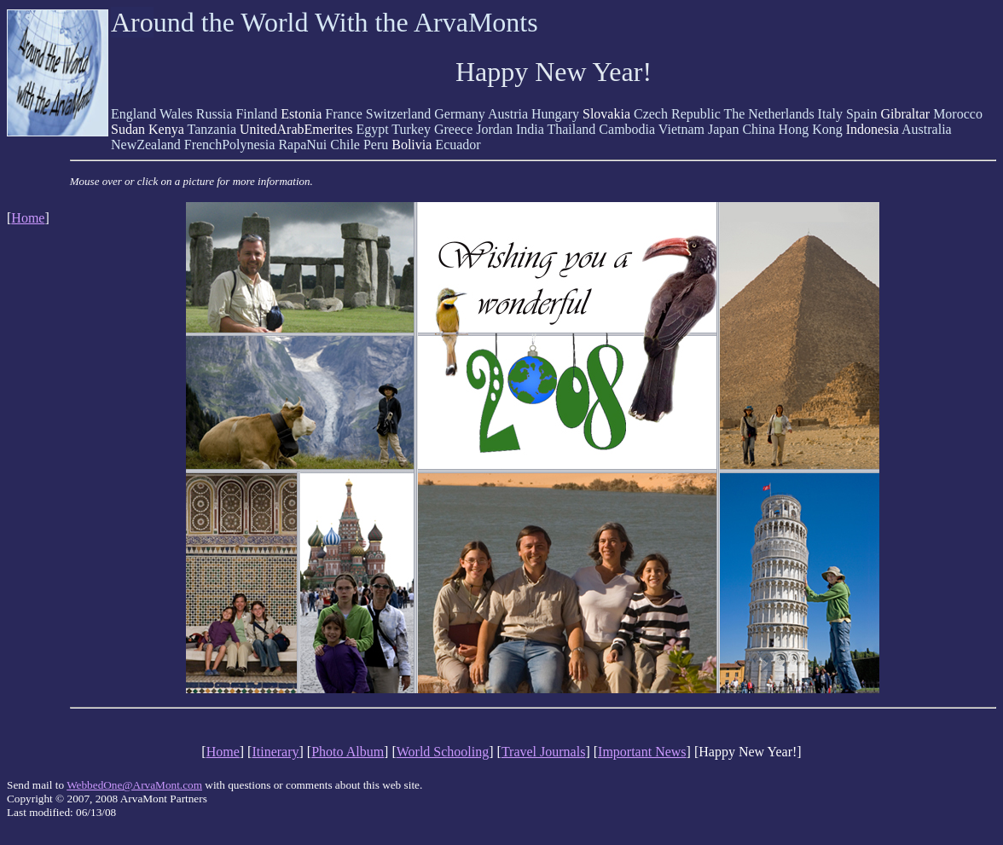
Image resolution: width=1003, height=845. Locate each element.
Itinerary (275, 751)
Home (27, 218)
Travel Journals (544, 751)
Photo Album (347, 751)
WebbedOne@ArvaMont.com (134, 784)
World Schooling (443, 751)
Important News (642, 751)
